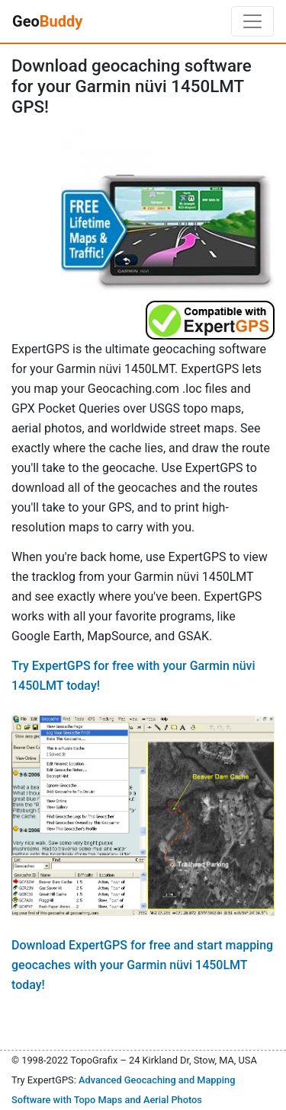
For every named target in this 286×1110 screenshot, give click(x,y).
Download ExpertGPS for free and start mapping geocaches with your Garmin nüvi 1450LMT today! (142, 965)
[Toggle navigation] (252, 21)
